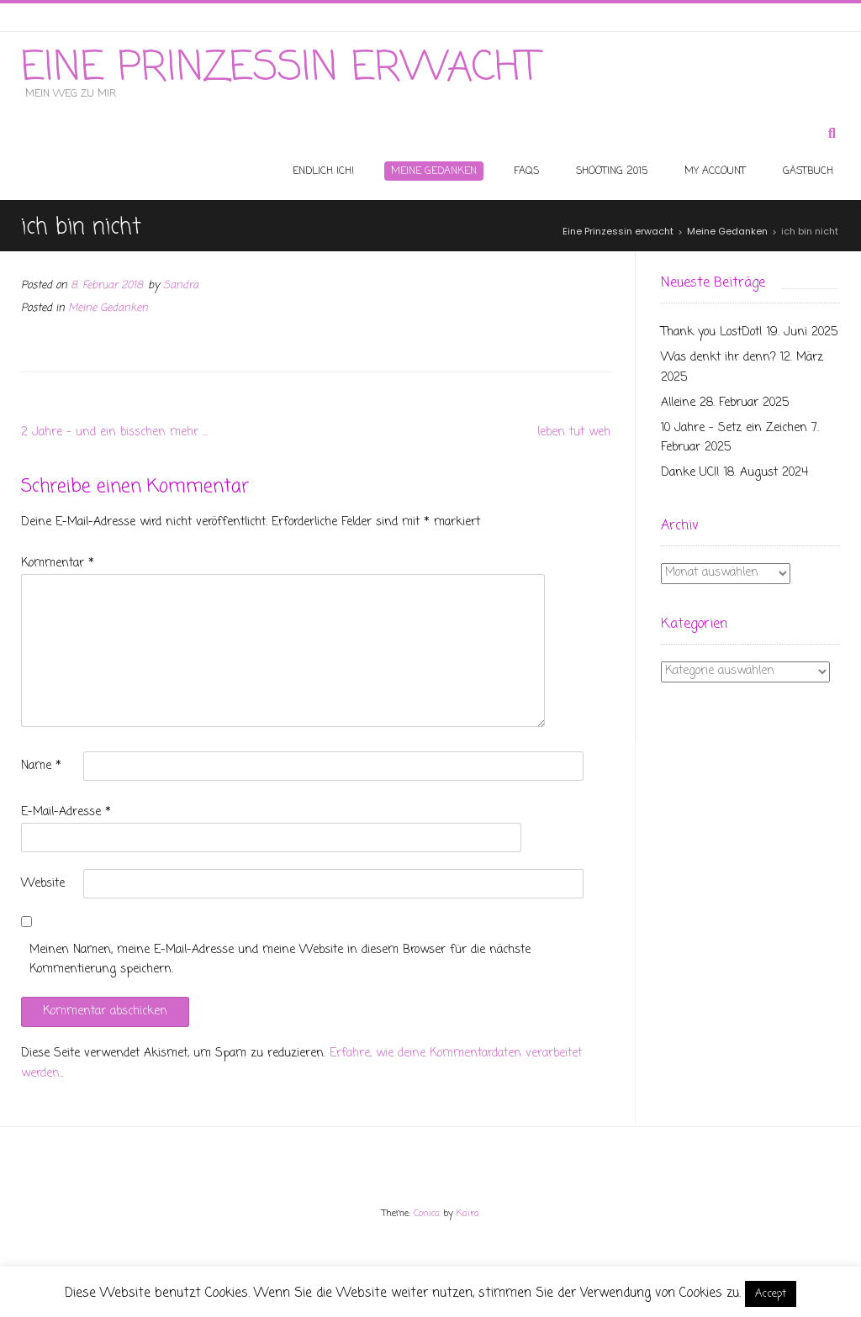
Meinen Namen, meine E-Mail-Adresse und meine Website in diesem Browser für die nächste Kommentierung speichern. (280, 960)
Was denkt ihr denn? (718, 357)
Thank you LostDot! (712, 332)
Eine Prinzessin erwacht (280, 69)
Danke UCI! (690, 473)
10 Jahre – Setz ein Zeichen (734, 428)
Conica (427, 1213)
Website (43, 884)
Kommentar (57, 563)
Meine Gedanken (108, 308)
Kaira (468, 1213)
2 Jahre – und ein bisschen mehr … (114, 432)
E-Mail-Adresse (66, 812)
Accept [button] (770, 1294)
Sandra (180, 285)
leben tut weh (573, 432)
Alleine (678, 403)
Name (41, 766)
